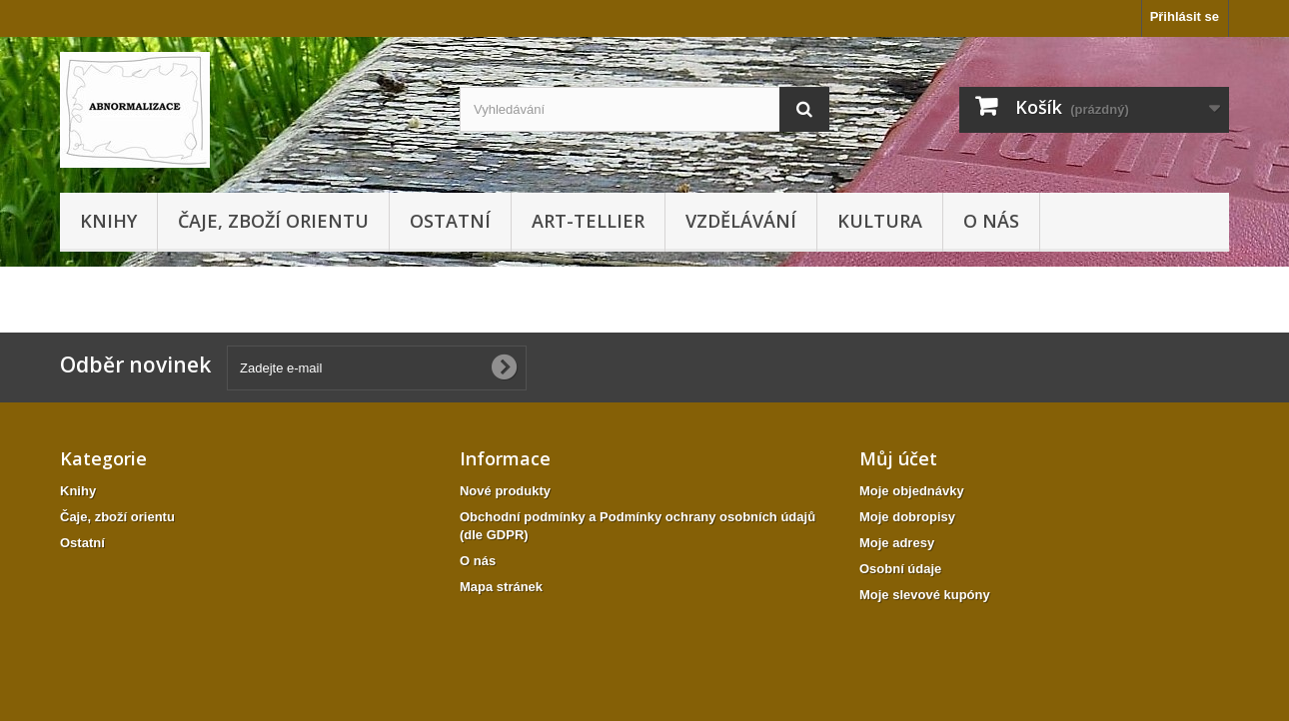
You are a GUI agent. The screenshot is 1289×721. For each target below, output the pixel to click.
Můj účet (898, 458)
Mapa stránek (501, 586)
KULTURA (879, 221)
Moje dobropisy (907, 516)
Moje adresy (896, 542)
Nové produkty (505, 490)
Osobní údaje (900, 568)
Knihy (108, 221)
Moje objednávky (911, 490)
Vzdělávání (740, 221)
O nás (991, 221)
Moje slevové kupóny (924, 594)
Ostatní (450, 221)
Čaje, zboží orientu (273, 221)
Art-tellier (588, 221)
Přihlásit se (1184, 16)
